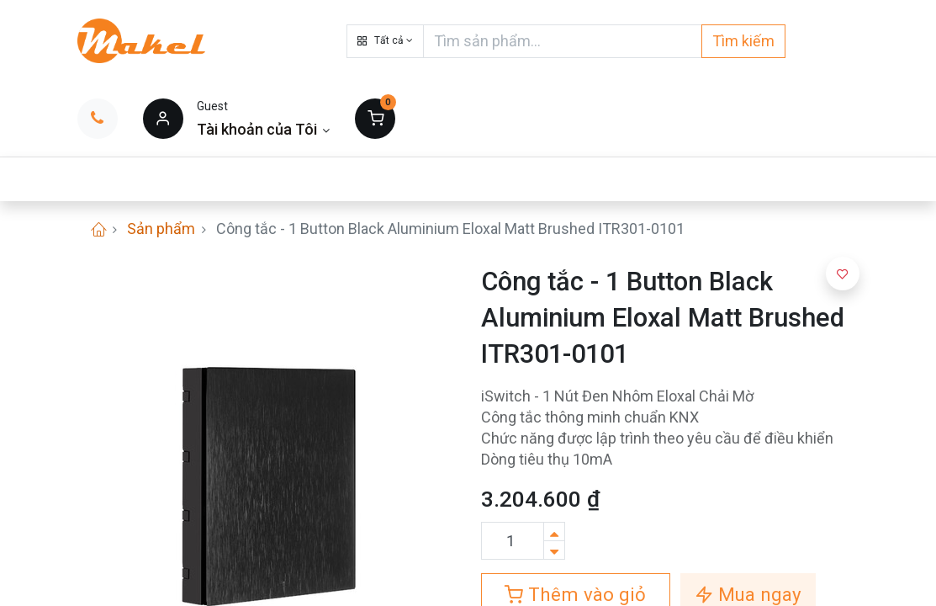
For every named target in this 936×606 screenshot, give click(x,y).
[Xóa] (554, 550)
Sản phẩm (161, 228)
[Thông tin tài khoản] (264, 129)
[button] (385, 41)
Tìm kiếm (743, 41)
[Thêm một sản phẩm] (554, 531)
